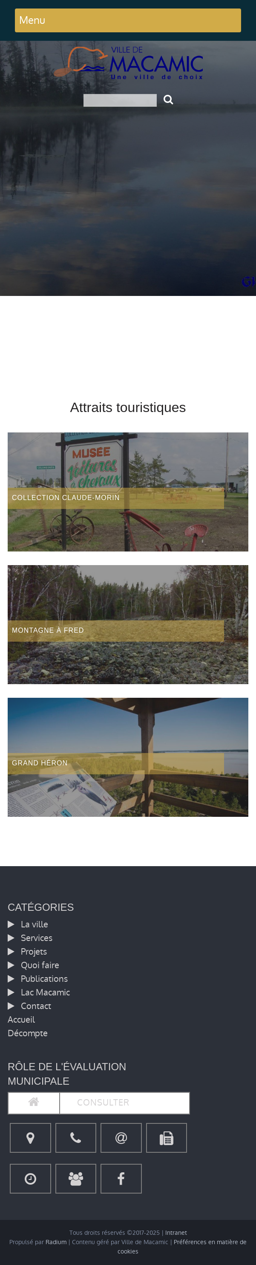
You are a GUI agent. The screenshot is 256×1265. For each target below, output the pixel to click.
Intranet (176, 1233)
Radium (56, 1242)
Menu (32, 20)
